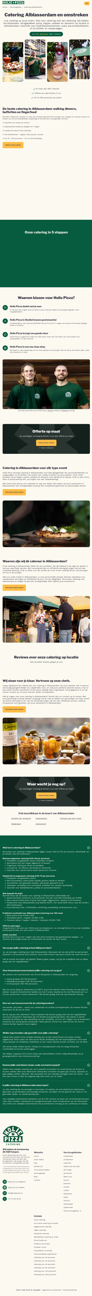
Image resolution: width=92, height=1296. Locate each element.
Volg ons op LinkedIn (16, 1189)
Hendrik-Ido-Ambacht (21, 820)
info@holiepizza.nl (15, 1195)
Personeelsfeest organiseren (45, 1256)
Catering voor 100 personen (45, 1273)
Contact (37, 1182)
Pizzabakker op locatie (43, 1252)
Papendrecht (41, 820)
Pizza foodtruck (40, 1242)
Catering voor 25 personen (44, 1259)
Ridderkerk (16, 825)
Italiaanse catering (41, 1235)
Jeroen (50, 411)
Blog (35, 1178)
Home (36, 1158)
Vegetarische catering (42, 1228)
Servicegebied (39, 1175)
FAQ (35, 1165)
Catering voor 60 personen (44, 1269)
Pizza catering (39, 1221)
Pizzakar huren (40, 1249)
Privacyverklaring (70, 1292)
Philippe (64, 411)
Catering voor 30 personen (44, 1262)
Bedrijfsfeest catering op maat (46, 1239)
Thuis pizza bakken (42, 1171)
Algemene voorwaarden (51, 1292)
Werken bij (38, 1168)
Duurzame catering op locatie (46, 1225)
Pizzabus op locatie (42, 1245)
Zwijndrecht (41, 825)
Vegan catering (40, 1232)
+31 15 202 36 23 (14, 1200)
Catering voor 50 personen (44, 1266)
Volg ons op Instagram (17, 1183)
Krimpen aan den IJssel (70, 820)
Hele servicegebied (72, 1212)
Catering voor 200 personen (45, 1276)
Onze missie (39, 1161)
